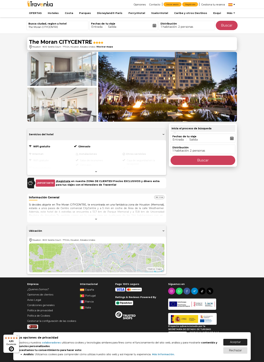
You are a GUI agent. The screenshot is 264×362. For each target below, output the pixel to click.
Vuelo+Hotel (159, 13)
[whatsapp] (179, 291)
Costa (69, 13)
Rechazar (235, 348)
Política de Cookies (38, 315)
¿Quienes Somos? (38, 289)
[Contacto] (154, 4)
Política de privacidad (40, 310)
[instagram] (172, 291)
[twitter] (210, 291)
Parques (85, 13)
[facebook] (187, 291)
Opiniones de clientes (40, 294)
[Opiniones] (139, 4)
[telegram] (195, 291)
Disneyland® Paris (110, 13)
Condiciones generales (40, 305)
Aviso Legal (34, 299)
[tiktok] (202, 291)
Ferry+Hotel (137, 13)
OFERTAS (35, 13)
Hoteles (53, 13)
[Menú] (17, 337)
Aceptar (235, 340)
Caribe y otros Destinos (190, 13)
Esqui (217, 13)
